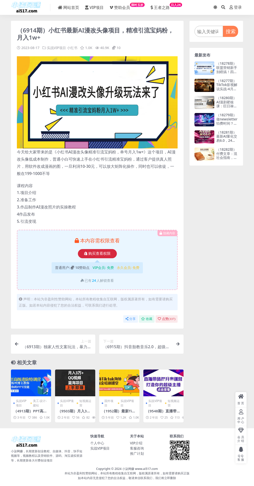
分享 (131, 319)
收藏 (146, 319)
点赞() (166, 319)
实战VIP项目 (56, 47)
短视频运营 (85, 403)
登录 (235, 7)
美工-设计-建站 (40, 403)
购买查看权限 (97, 254)
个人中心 (97, 442)
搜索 (231, 31)
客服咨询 (137, 448)
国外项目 (108, 403)
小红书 (72, 47)
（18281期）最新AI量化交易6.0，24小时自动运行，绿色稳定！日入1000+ (226, 142)
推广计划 (137, 453)
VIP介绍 (136, 442)
